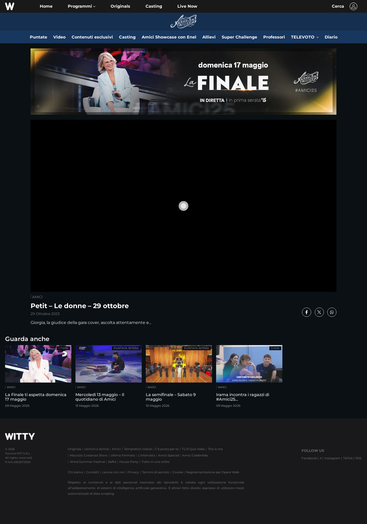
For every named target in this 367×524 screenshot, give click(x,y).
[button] (81, 6)
